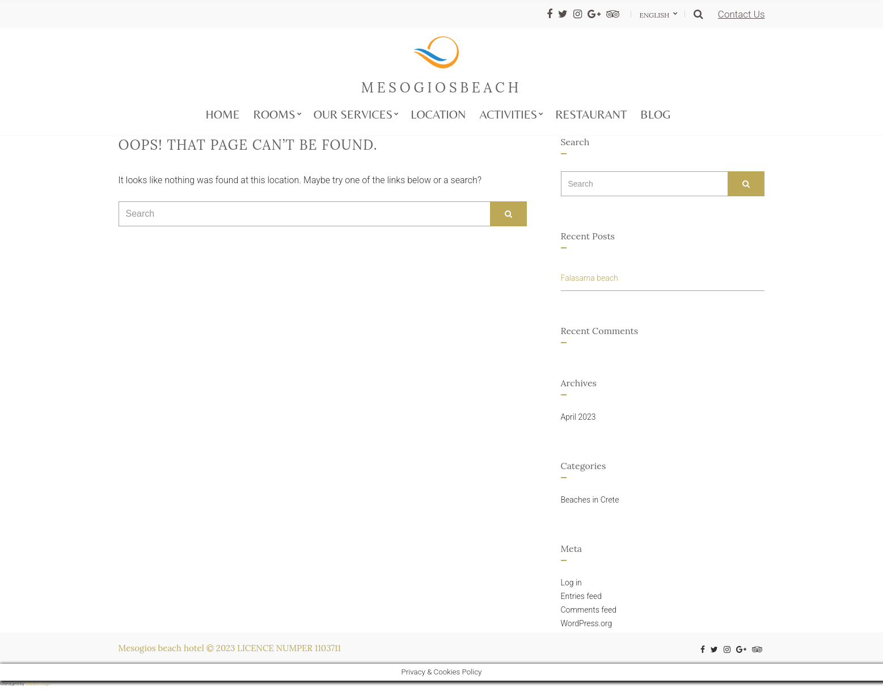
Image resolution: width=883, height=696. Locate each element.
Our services (353, 114)
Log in (571, 582)
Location (438, 114)
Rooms (274, 114)
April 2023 (578, 416)
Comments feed (588, 609)
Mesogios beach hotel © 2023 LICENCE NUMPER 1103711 (230, 648)
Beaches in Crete (590, 499)
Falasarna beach (589, 277)
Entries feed (581, 596)
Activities (508, 114)
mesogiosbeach (441, 87)
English (655, 15)
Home (223, 114)
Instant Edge (38, 683)
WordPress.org (586, 623)
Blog (655, 114)
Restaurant (591, 114)
